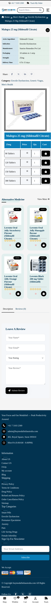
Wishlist (15, 600)
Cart (25, 600)
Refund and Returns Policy (13, 495)
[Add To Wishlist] (48, 30)
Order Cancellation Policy (13, 499)
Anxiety (5, 524)
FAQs (4, 467)
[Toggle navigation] (47, 10)
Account (35, 600)
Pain (3, 528)
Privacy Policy (8, 484)
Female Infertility (9, 536)
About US (6, 459)
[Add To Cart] (18, 245)
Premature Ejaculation (11, 520)
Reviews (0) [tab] (21, 309)
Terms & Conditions (10, 488)
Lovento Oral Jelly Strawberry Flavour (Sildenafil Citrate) (12, 233)
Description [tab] (8, 309)
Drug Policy (7, 492)
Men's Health (18, 17)
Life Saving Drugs (9, 532)
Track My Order (34, 3)
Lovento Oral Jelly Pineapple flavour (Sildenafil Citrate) (37, 233)
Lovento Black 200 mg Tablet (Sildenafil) (37, 279)
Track (46, 600)
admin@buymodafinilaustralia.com (20, 431)
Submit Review (16, 390)
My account (7, 471)
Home (6, 17)
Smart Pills (6, 512)
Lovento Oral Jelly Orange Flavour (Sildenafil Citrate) (10, 281)
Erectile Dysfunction (36, 17)
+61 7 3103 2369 (16, 3)
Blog (4, 474)
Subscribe (25, 557)
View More (43, 199)
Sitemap (5, 503)
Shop (5, 600)
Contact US (6, 463)
